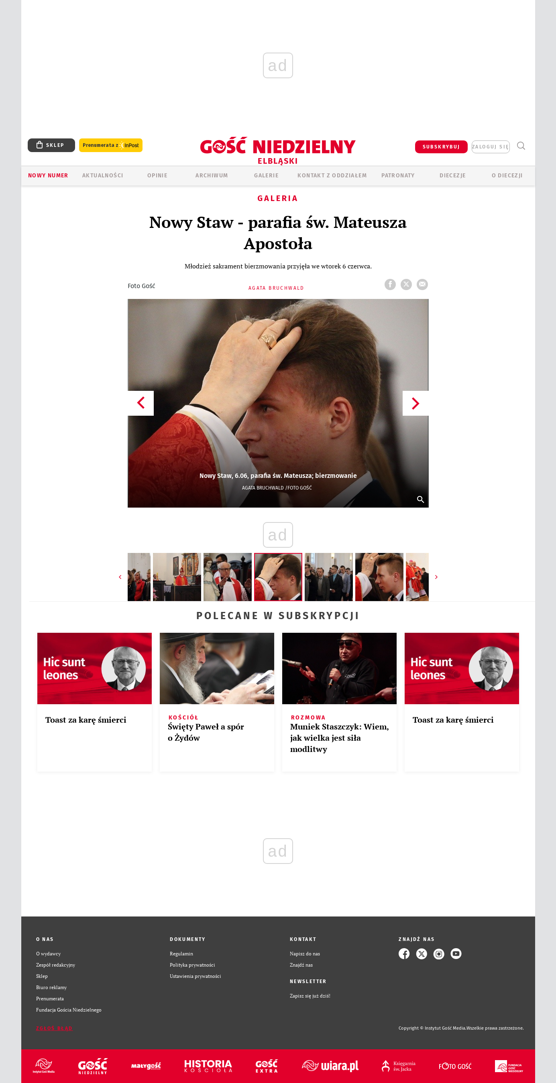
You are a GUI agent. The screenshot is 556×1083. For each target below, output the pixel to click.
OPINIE (157, 175)
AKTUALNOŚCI (102, 175)
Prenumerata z (111, 145)
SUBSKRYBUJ (441, 147)
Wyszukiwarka (521, 145)
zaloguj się (490, 147)
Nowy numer (48, 175)
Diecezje (453, 175)
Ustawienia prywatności (195, 976)
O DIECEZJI (507, 175)
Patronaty (398, 175)
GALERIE (266, 175)
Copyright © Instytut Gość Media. (432, 1028)
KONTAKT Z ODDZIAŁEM (332, 175)
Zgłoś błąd (54, 1028)
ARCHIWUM (212, 175)
